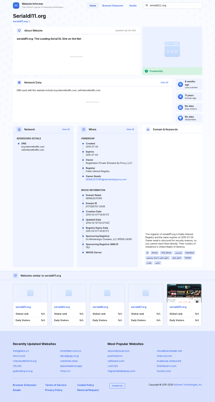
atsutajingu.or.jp (69, 355)
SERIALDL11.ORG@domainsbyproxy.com (106, 179)
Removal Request (88, 390)
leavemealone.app (71, 366)
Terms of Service (55, 385)
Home (93, 5)
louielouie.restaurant (169, 360)
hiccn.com (19, 355)
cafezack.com (116, 360)
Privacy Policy (53, 390)
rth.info (17, 366)
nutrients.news (69, 360)
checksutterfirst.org (24, 360)
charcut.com (164, 355)
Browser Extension (112, 5)
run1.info (113, 366)
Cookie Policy (85, 385)
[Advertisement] (76, 65)
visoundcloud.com (118, 350)
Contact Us (117, 386)
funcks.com (164, 371)
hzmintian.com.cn (70, 350)
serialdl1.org (23, 307)
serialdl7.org (138, 307)
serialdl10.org (178, 307)
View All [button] (164, 82)
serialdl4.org (100, 307)
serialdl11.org (21, 21)
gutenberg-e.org (22, 371)
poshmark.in (115, 355)
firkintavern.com (166, 366)
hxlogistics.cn (21, 350)
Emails (133, 5)
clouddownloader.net (169, 350)
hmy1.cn (65, 371)
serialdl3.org (62, 307)
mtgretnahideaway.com (121, 371)
